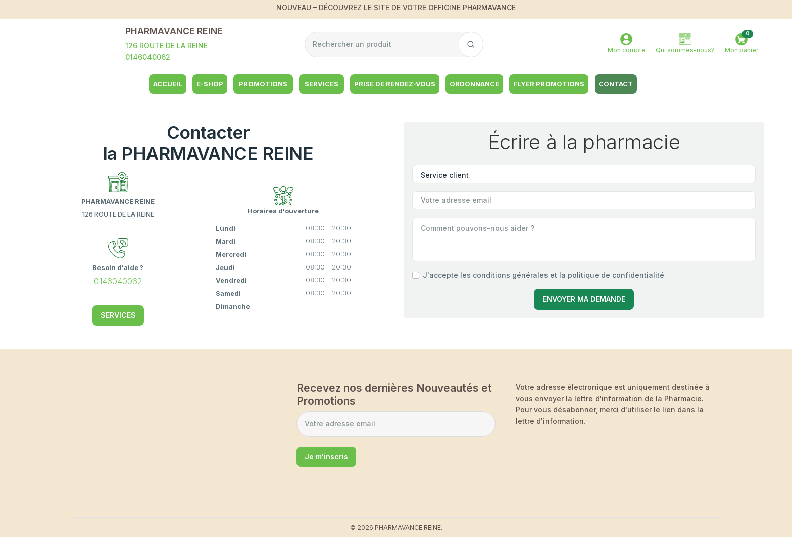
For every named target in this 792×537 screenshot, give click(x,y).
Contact (616, 84)
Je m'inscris (326, 456)
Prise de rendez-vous (394, 84)
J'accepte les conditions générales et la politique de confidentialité (543, 275)
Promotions (263, 84)
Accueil (167, 84)
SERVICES (118, 315)
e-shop (209, 84)
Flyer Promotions (548, 84)
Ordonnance (474, 84)
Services (321, 84)
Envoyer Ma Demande (583, 299)
